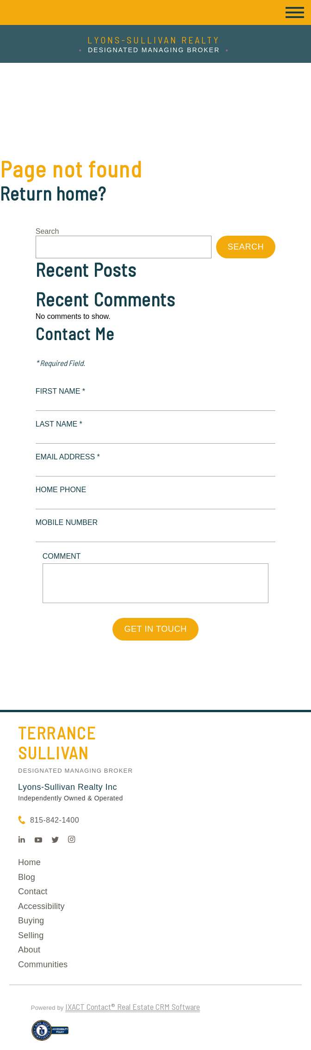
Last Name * (59, 424)
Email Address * (68, 457)
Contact (32, 891)
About (29, 949)
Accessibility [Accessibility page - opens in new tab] (41, 906)
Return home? (53, 193)
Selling (31, 935)
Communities (43, 964)
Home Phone (61, 490)
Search (47, 231)
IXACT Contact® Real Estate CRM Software (132, 1006)
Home (29, 862)
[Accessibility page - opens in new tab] (50, 1034)
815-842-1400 (54, 820)
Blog (26, 877)
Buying (31, 920)
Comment (62, 556)
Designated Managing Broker (75, 770)
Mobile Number (67, 522)
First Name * (60, 391)
